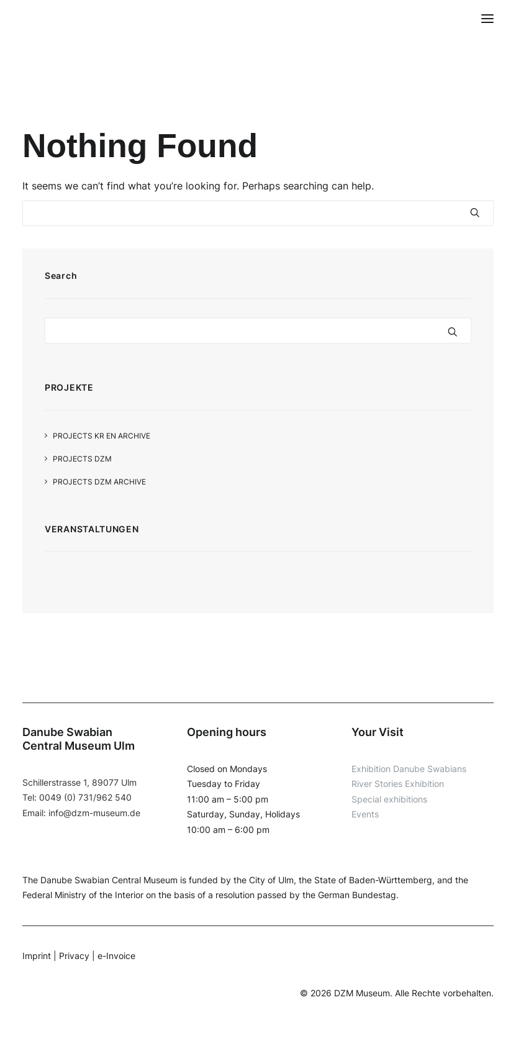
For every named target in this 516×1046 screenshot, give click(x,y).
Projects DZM (82, 458)
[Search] (258, 213)
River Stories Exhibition (397, 783)
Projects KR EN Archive (101, 435)
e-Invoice (116, 955)
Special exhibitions (389, 799)
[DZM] (46, 18)
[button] (487, 18)
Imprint (36, 955)
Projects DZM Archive (99, 481)
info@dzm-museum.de (94, 812)
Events (365, 814)
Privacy (74, 955)
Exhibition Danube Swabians (408, 768)
